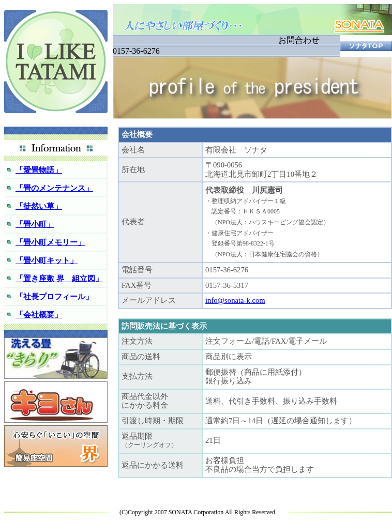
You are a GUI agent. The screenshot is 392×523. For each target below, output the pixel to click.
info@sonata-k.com (235, 300)
